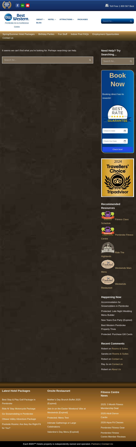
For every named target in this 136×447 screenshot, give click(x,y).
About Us (116, 369)
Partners (95, 444)
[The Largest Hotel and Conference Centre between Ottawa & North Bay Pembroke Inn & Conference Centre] (17, 21)
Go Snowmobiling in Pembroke (17, 414)
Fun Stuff (62, 34)
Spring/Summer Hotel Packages (19, 34)
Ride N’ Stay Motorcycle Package (18, 408)
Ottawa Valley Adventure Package (19, 419)
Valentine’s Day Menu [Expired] (63, 432)
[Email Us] (27, 5)
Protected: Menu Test (58, 417)
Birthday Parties (46, 34)
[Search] (114, 21)
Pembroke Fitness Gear (113, 427)
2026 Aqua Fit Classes (112, 422)
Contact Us (107, 444)
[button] (43, 19)
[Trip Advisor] (22, 5)
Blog (38, 23)
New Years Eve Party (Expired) (116, 320)
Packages (83, 19)
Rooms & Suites (120, 348)
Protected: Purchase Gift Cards (116, 334)
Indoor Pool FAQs (80, 34)
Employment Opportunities (105, 34)
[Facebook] (17, 5)
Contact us (8, 38)
